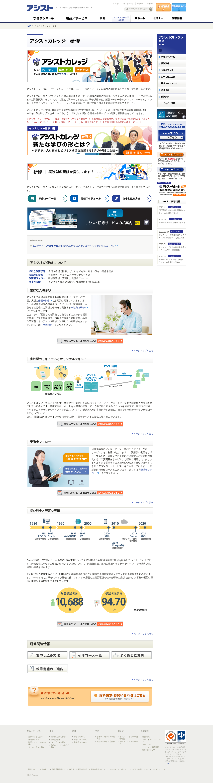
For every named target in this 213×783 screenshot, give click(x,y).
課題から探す (33, 739)
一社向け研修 (78, 307)
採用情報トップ (148, 750)
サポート (99, 731)
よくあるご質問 (168, 103)
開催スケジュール (169, 83)
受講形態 (47, 324)
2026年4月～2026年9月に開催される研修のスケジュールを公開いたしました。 (75, 245)
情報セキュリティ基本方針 (38, 769)
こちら (167, 763)
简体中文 (150, 4)
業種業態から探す (58, 737)
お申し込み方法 (168, 77)
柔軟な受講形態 (37, 271)
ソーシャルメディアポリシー (117, 769)
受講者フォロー (37, 278)
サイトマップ (128, 4)
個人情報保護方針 (58, 769)
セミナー (122, 731)
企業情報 (145, 731)
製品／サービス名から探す (37, 743)
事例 (51, 731)
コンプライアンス (158, 769)
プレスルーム (147, 744)
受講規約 (165, 97)
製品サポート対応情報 (106, 741)
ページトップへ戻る (143, 350)
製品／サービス (34, 731)
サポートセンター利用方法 (106, 738)
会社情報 (146, 737)
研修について (79, 737)
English (140, 4)
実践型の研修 (36, 274)
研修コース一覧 (168, 57)
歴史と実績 (35, 281)
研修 (74, 731)
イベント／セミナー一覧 (128, 742)
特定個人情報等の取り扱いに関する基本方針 (86, 769)
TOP (29, 26)
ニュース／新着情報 (150, 747)
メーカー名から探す (36, 747)
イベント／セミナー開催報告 (128, 738)
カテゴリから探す (35, 737)
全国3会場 (43, 300)
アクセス (116, 4)
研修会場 (165, 90)
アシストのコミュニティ (151, 740)
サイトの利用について (140, 769)
